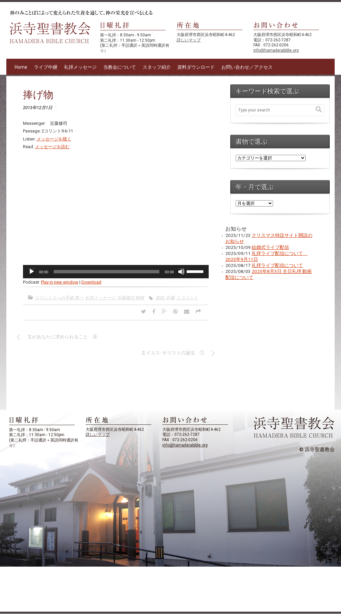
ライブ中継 (45, 67)
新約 (160, 297)
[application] (116, 271)
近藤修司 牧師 (130, 297)
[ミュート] (181, 271)
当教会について (119, 67)
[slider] (107, 271)
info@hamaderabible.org (276, 50)
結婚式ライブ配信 (270, 247)
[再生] (31, 271)
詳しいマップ (189, 40)
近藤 (170, 297)
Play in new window (59, 282)
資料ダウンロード (196, 67)
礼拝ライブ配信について (277, 265)
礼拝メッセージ (80, 67)
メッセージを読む (52, 146)
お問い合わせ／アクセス (247, 67)
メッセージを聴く (54, 138)
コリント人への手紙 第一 (59, 297)
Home (21, 67)
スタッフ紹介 (157, 67)
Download (91, 282)
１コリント (187, 297)
